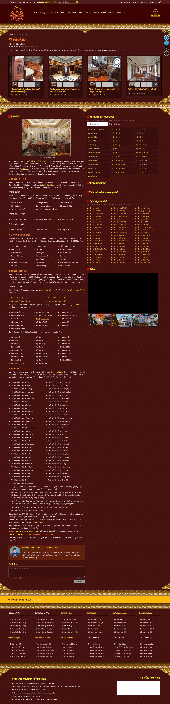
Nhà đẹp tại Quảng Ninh (95, 224)
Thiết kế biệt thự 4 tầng (18, 629)
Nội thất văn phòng (94, 172)
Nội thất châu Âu (141, 149)
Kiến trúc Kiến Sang (16, 534)
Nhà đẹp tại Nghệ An (94, 219)
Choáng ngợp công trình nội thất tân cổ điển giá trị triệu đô (65, 90)
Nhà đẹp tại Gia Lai (117, 260)
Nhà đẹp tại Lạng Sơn (94, 222)
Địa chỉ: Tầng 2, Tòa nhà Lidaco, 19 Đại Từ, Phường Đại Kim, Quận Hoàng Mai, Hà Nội (50, 686)
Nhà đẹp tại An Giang (118, 249)
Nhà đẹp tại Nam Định (142, 263)
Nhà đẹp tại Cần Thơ (94, 211)
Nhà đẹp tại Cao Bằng (142, 249)
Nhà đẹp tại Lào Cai (141, 219)
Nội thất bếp (116, 145)
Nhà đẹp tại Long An (117, 219)
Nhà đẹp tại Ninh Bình (142, 216)
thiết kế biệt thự (57, 372)
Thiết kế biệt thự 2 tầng (18, 622)
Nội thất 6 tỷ (116, 141)
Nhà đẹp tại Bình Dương (143, 241)
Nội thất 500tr (92, 141)
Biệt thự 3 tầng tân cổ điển (57, 298)
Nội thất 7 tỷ (140, 141)
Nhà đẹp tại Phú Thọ (94, 216)
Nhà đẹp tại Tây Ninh (94, 235)
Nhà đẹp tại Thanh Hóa (94, 232)
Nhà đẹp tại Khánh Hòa (142, 252)
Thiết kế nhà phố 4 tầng (96, 653)
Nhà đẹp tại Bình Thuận (95, 241)
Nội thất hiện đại (141, 156)
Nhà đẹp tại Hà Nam (141, 257)
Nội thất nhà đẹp (93, 164)
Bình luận (19, 44)
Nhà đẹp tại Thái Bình (142, 232)
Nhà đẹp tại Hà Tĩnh (117, 257)
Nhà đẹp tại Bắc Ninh (142, 243)
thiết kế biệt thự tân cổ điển (74, 290)
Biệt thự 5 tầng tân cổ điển (57, 301)
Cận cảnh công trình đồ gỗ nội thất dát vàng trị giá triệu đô (104, 90)
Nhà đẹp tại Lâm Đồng (118, 222)
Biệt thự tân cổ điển (42, 613)
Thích (10, 44)
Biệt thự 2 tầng (16, 298)
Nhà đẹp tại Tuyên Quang (143, 227)
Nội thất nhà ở (92, 160)
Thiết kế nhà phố (93, 637)
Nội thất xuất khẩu (118, 172)
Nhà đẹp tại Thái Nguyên (119, 232)
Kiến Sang (25, 169)
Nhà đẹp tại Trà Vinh (94, 230)
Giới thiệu (134, 2)
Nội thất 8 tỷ (92, 145)
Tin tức (142, 2)
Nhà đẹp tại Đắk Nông (118, 252)
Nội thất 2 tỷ (116, 133)
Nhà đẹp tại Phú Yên (142, 213)
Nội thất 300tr (92, 137)
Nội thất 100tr (92, 133)
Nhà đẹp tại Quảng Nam (95, 213)
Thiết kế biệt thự (14, 613)
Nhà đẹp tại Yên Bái (141, 224)
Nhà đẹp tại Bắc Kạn (118, 246)
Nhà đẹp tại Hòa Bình (118, 254)
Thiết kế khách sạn (145, 637)
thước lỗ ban (37, 522)
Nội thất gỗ (115, 153)
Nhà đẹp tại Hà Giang (94, 260)
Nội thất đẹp (140, 172)
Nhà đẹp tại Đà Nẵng (118, 211)
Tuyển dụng (152, 2)
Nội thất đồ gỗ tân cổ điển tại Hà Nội (142, 89)
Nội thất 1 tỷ (116, 129)
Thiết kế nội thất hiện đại (122, 653)
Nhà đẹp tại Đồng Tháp (142, 260)
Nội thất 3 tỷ (140, 133)
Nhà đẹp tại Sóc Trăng (142, 235)
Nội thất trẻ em (141, 168)
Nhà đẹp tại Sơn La (117, 235)
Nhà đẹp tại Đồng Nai (94, 263)
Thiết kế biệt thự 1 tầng (18, 619)
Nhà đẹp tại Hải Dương (94, 257)
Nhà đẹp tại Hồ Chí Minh (119, 208)
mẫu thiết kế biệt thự (47, 290)
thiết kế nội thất (48, 185)
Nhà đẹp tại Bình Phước (119, 241)
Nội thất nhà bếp (117, 160)
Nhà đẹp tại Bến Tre (117, 243)
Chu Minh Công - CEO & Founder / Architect (39, 547)
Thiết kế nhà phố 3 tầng (96, 650)
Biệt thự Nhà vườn (42, 319)
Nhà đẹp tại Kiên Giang (118, 238)
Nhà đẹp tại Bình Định (94, 243)
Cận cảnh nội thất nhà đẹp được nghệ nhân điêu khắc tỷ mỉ (25, 90)
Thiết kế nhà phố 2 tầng (96, 647)
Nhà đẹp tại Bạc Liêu (94, 246)
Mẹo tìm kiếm (114, 124)
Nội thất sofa (92, 168)
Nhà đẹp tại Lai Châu (142, 222)
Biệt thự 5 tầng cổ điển (70, 632)
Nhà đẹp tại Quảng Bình (119, 213)
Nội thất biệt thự (141, 145)
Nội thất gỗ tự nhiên (142, 153)
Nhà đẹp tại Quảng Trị (118, 224)
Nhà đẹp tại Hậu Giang (142, 254)
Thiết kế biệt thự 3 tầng (18, 626)
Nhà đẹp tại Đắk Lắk (94, 252)
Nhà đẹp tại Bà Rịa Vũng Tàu (96, 249)
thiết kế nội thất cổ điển (38, 161)
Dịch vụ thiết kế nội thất (96, 129)
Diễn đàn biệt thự (29, 2)
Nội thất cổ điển (117, 149)
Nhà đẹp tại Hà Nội (93, 208)
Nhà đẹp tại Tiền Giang (118, 230)
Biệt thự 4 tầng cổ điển (70, 629)
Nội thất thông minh (118, 168)
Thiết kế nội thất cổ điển (122, 650)
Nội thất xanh (92, 176)
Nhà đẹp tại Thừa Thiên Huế (144, 230)
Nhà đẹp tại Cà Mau (141, 238)
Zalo (166, 43)
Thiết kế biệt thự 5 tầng (18, 632)
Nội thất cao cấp (93, 149)
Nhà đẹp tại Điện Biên (118, 263)
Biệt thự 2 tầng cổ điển (70, 622)
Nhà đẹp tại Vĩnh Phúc (94, 227)
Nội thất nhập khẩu (118, 164)
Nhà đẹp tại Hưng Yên (94, 254)
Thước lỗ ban (124, 2)
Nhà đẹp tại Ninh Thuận (119, 216)
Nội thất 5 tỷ (140, 137)
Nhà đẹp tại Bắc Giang (142, 246)
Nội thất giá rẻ (116, 156)
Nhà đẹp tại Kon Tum (94, 238)
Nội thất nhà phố (141, 160)
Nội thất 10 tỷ (140, 129)
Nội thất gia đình (93, 156)
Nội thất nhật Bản (142, 164)
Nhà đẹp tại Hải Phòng (142, 208)
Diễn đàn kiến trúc (14, 2)
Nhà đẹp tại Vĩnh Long (118, 227)
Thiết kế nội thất (118, 637)
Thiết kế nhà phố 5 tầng (96, 656)
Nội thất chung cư (94, 153)
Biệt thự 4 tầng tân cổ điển (20, 301)
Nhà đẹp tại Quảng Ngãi (143, 211)
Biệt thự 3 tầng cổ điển (70, 626)
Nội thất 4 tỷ (116, 137)
